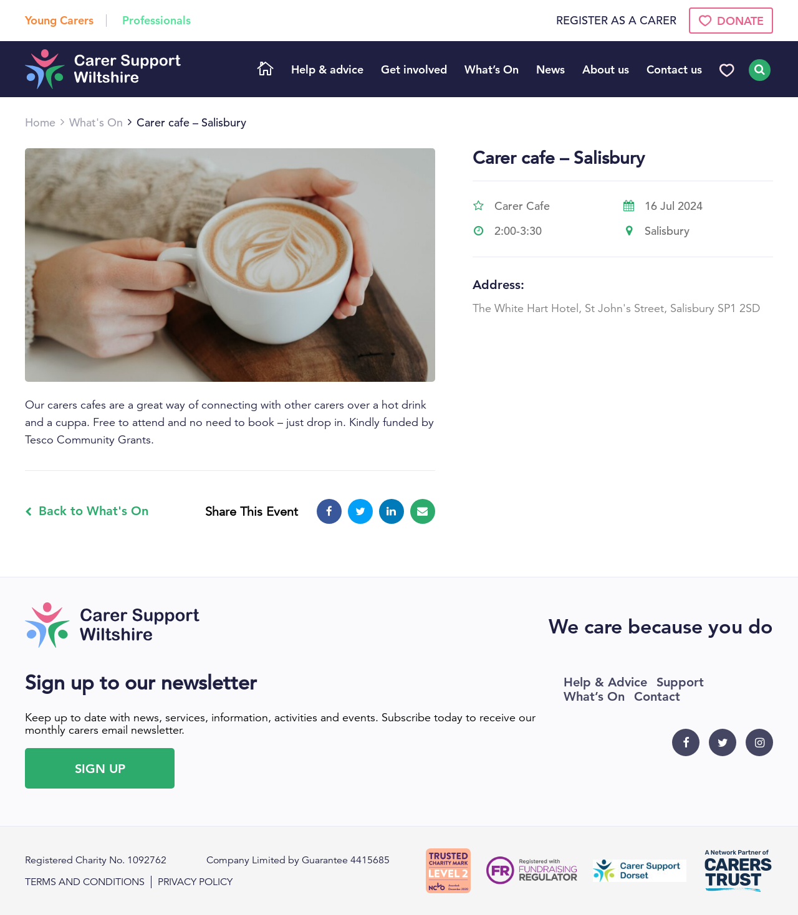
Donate (731, 21)
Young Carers (59, 20)
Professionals (156, 20)
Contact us (674, 69)
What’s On (491, 69)
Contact (657, 696)
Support (680, 682)
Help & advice (327, 69)
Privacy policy (195, 882)
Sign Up (100, 768)
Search (758, 70)
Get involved (414, 69)
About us (605, 69)
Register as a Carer (616, 20)
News (550, 69)
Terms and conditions (85, 882)
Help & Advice (605, 682)
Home (265, 70)
